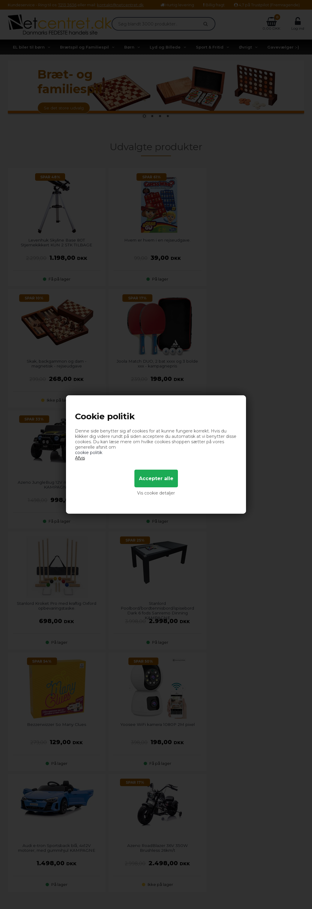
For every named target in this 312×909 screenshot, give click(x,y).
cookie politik (88, 452)
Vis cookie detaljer (156, 493)
